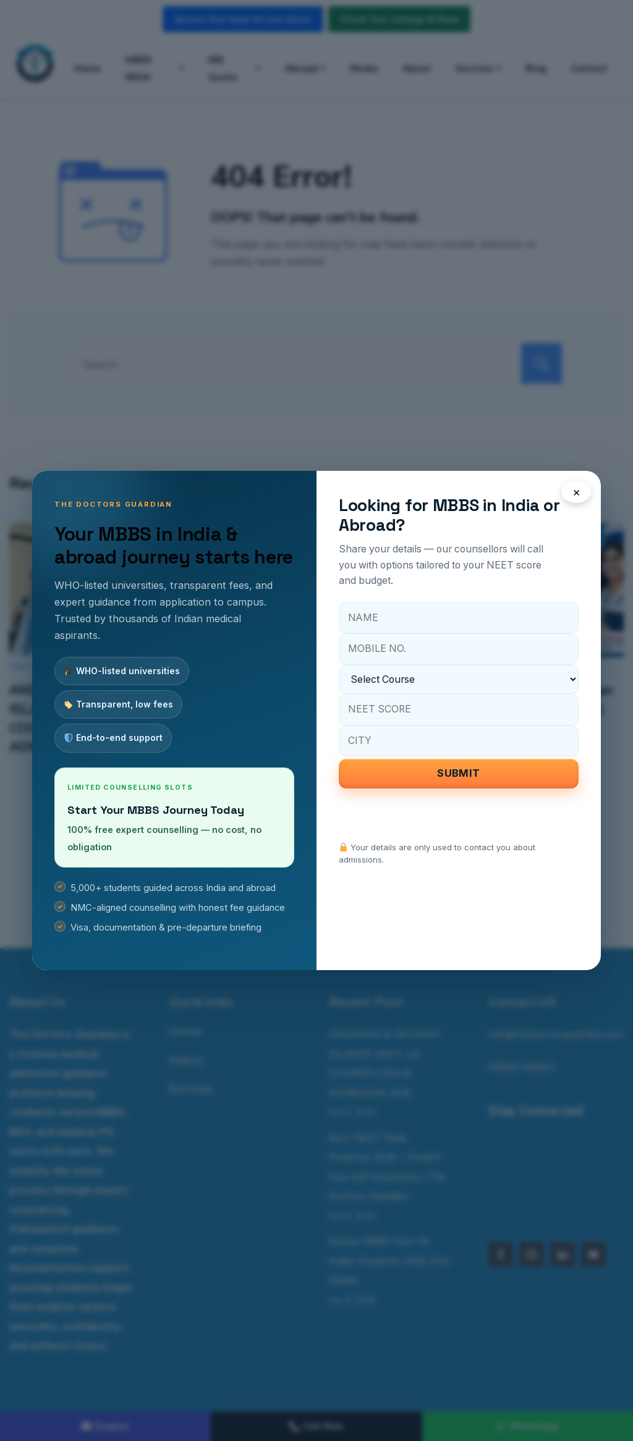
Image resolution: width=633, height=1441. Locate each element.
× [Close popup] (576, 491)
